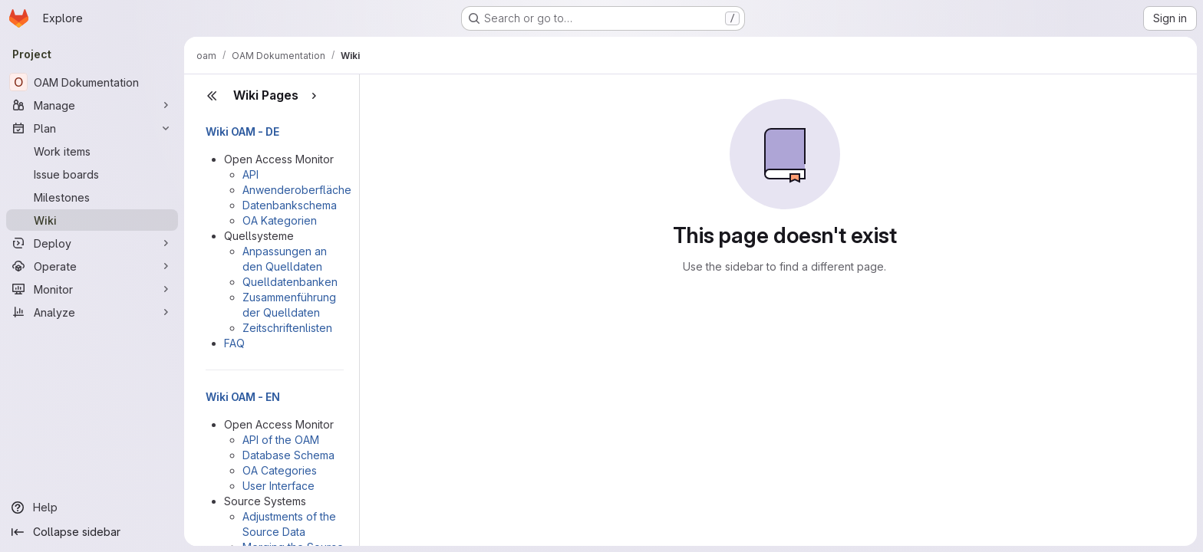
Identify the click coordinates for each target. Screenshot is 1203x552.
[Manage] (92, 105)
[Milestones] (92, 197)
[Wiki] (92, 220)
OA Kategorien (279, 220)
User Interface (278, 485)
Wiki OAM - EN (243, 396)
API (250, 174)
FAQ (234, 343)
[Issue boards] (92, 174)
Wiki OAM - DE (242, 131)
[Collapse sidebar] (92, 532)
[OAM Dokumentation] (92, 82)
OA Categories (279, 470)
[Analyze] (92, 312)
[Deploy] (92, 243)
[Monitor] (92, 289)
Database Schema (288, 455)
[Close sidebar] (211, 96)
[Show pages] (314, 96)
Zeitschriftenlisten (287, 327)
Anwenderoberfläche (296, 189)
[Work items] (92, 151)
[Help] (92, 507)
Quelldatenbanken (290, 281)
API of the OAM (280, 439)
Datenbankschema (289, 205)
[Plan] (92, 128)
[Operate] (92, 266)
